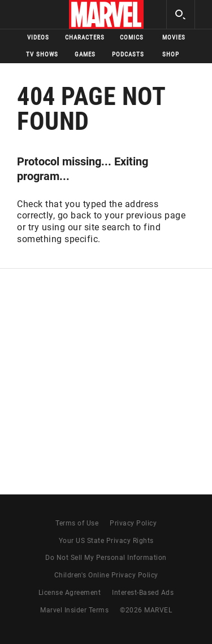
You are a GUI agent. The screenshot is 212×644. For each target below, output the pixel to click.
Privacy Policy (133, 523)
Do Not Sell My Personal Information (106, 558)
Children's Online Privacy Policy (106, 575)
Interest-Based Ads (143, 593)
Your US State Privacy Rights (106, 541)
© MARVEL (146, 610)
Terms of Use (76, 523)
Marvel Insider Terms (74, 610)
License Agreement (69, 593)
